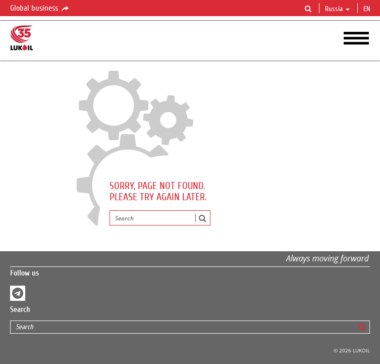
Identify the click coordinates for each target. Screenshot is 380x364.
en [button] (367, 9)
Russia (337, 9)
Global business (40, 9)
